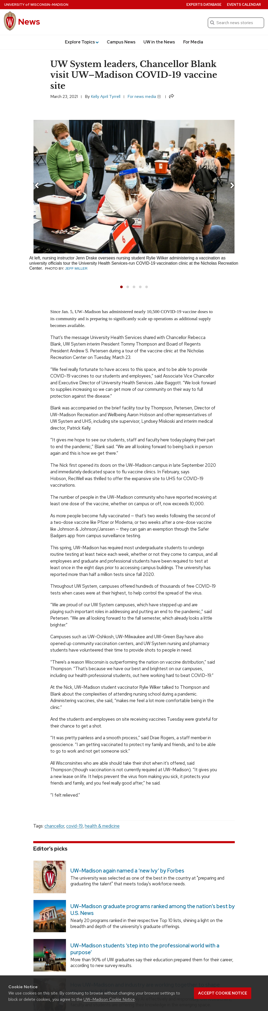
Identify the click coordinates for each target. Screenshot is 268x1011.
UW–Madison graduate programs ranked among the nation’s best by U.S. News (152, 909)
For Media (193, 42)
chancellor (54, 826)
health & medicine (102, 826)
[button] (121, 287)
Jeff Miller (76, 268)
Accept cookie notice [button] (222, 993)
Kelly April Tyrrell (105, 96)
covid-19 (74, 826)
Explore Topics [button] (82, 42)
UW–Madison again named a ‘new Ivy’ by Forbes (127, 870)
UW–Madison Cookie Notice (109, 999)
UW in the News (159, 42)
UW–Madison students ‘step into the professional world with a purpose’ (144, 949)
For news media (144, 96)
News (29, 21)
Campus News (121, 42)
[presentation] (37, 186)
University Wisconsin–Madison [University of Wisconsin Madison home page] (36, 4)
